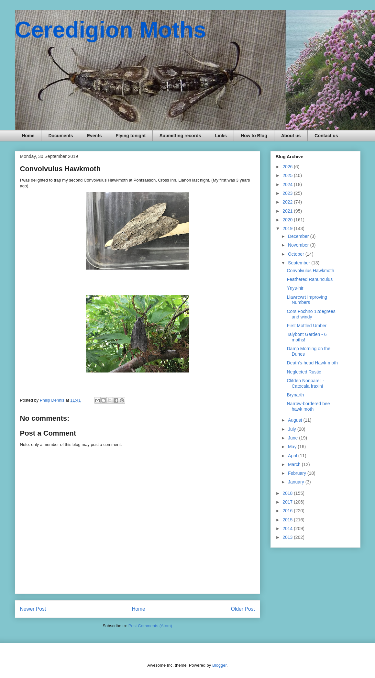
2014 (288, 528)
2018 (288, 493)
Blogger (219, 665)
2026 (288, 166)
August (295, 420)
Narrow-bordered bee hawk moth (308, 406)
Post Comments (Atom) (150, 625)
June (293, 437)
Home (28, 135)
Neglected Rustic (304, 371)
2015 (288, 519)
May (293, 446)
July (292, 429)
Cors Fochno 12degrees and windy (311, 314)
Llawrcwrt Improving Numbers (307, 300)
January (296, 481)
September (299, 262)
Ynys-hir (295, 288)
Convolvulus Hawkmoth (310, 270)
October (296, 254)
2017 (288, 502)
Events (94, 135)
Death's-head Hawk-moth (312, 362)
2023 (288, 193)
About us (291, 135)
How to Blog (254, 135)
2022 (288, 202)
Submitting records (180, 135)
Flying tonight (131, 135)
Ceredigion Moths (110, 29)
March (295, 464)
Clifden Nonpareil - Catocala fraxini (305, 383)
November (299, 245)
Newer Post (33, 609)
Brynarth (295, 394)
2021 (288, 211)
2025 (288, 175)
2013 (288, 537)
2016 (288, 510)
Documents (60, 135)
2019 (288, 228)
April (293, 455)
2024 (288, 184)
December (299, 236)
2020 (288, 219)
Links (221, 135)
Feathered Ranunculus (310, 279)
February (297, 473)
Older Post (243, 609)
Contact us (326, 135)
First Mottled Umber (306, 325)
